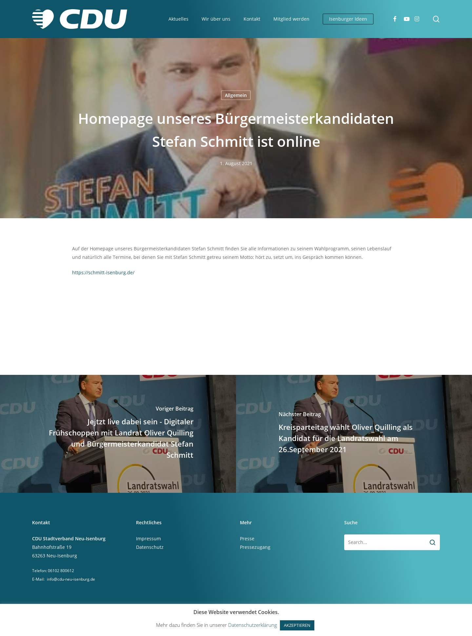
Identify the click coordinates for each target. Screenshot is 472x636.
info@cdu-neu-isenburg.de (71, 579)
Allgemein (236, 95)
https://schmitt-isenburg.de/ (103, 272)
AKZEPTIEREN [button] (297, 625)
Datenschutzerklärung (252, 625)
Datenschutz (150, 547)
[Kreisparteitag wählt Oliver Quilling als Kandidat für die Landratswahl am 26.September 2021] (354, 434)
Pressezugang (255, 547)
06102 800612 (61, 570)
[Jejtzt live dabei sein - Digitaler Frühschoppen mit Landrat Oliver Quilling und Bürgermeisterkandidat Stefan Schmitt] (118, 434)
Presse (247, 538)
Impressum (148, 538)
